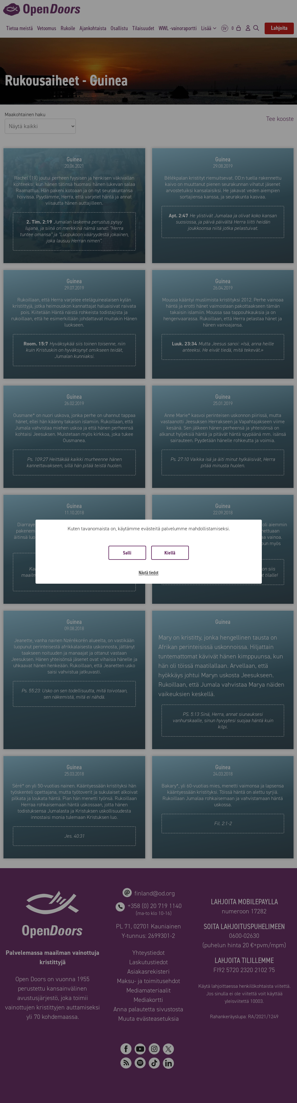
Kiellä (169, 552)
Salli (127, 552)
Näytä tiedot (148, 572)
